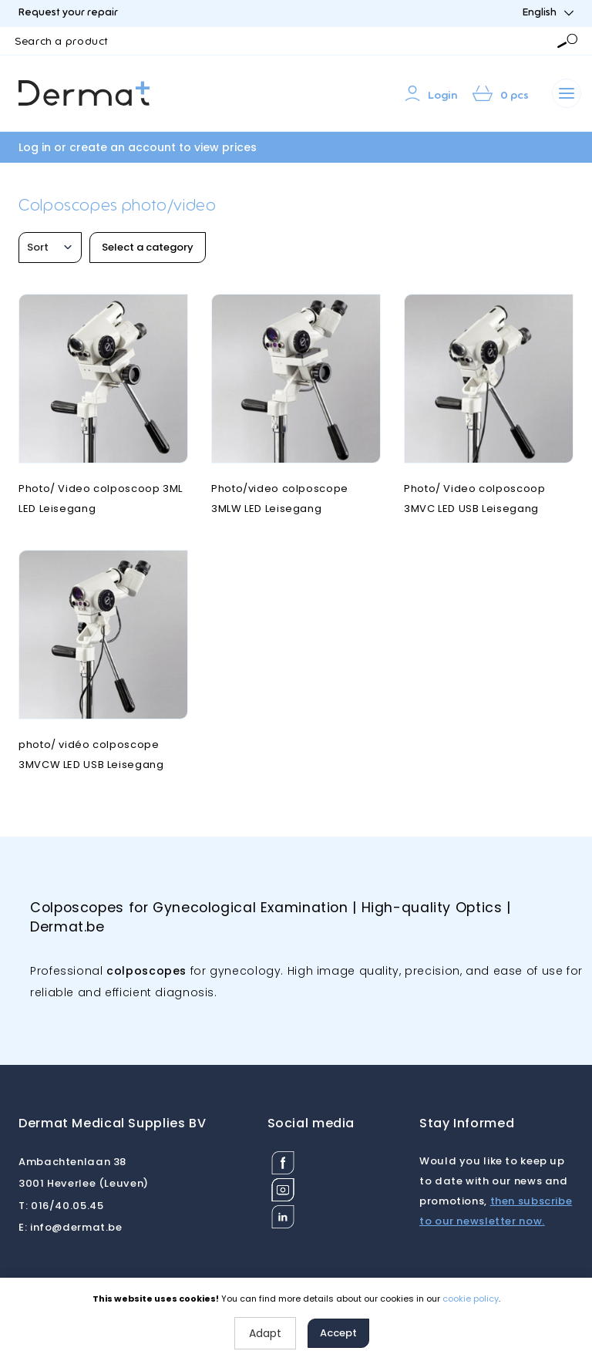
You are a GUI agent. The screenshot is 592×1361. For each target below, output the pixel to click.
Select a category (147, 247)
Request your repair (68, 13)
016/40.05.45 (60, 1205)
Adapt (265, 1333)
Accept (338, 1333)
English (548, 13)
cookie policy (470, 1298)
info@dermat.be (70, 1227)
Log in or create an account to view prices (137, 147)
